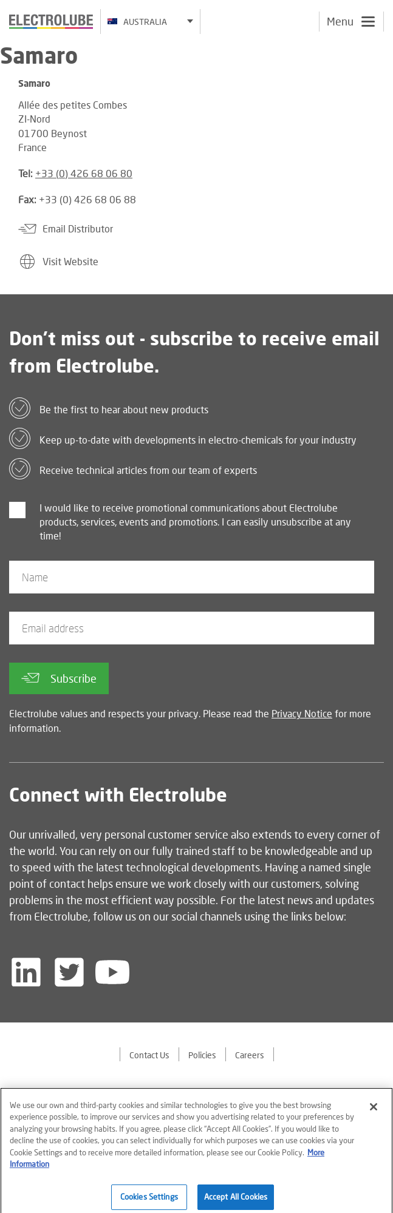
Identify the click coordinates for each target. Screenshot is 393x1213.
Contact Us (149, 1055)
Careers (249, 1055)
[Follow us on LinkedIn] (26, 972)
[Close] (373, 1112)
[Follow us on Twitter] (69, 972)
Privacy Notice (302, 713)
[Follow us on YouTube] (112, 972)
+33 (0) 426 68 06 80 (83, 173)
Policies (202, 1055)
